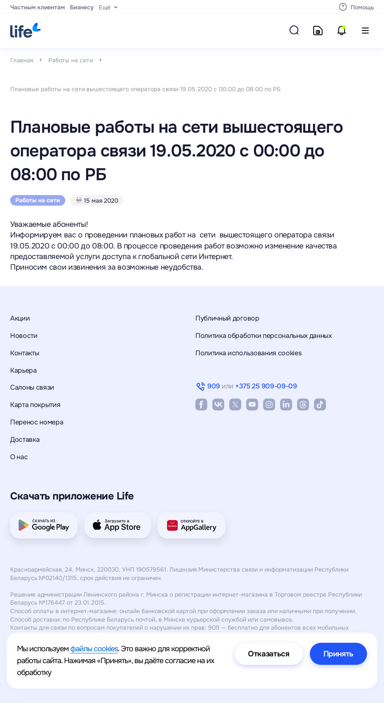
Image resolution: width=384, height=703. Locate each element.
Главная (21, 60)
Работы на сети (70, 60)
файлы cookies (94, 648)
